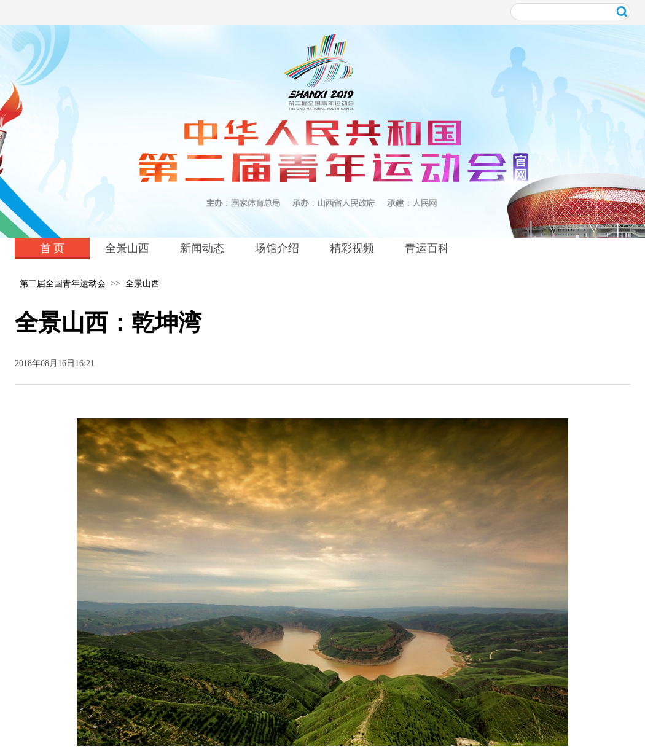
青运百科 (427, 248)
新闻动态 (202, 248)
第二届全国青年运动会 (63, 283)
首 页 (52, 248)
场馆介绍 (277, 248)
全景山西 (127, 248)
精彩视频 (352, 248)
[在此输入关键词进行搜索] (570, 11)
